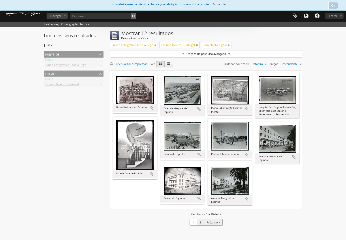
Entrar (333, 16)
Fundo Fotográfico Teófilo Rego (65, 66)
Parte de (52, 54)
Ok (333, 5)
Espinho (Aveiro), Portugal (62, 85)
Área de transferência (295, 16)
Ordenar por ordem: (237, 64)
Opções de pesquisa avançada (206, 54)
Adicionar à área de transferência (151, 108)
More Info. (220, 4)
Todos (49, 60)
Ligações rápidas (317, 16)
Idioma (306, 16)
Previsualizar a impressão (129, 64)
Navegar (55, 16)
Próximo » (213, 222)
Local (50, 73)
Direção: (274, 64)
